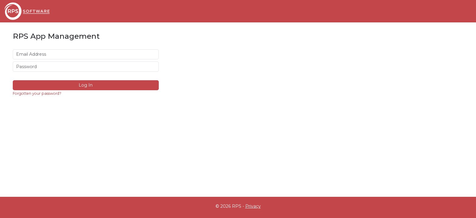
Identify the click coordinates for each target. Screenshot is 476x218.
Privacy (253, 206)
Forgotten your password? (37, 93)
